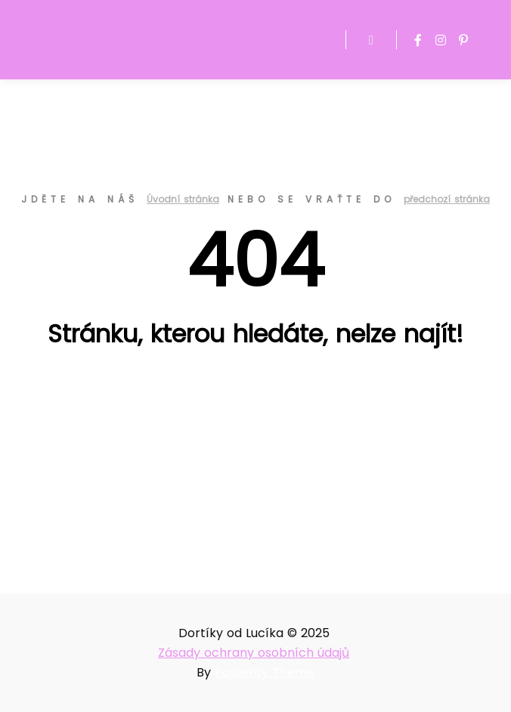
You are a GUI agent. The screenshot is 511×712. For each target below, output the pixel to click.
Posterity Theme (264, 672)
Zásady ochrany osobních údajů (253, 652)
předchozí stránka (447, 199)
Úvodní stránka (183, 199)
